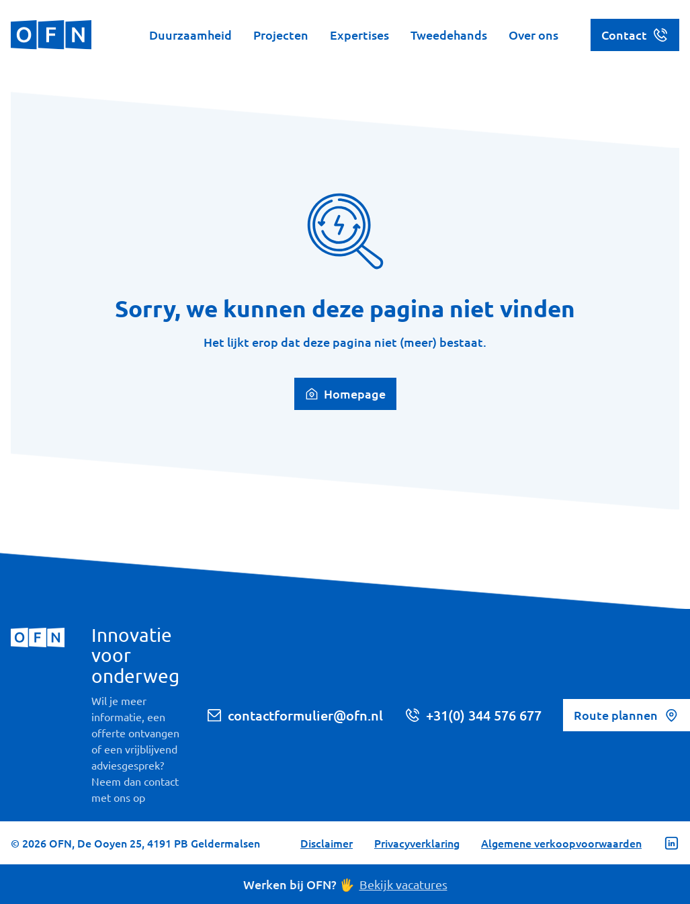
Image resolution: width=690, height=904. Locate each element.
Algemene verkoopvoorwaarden (561, 842)
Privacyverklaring (417, 842)
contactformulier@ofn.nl (294, 715)
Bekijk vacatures (403, 884)
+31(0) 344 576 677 (473, 715)
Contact (635, 35)
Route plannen (626, 715)
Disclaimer (326, 842)
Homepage (345, 393)
